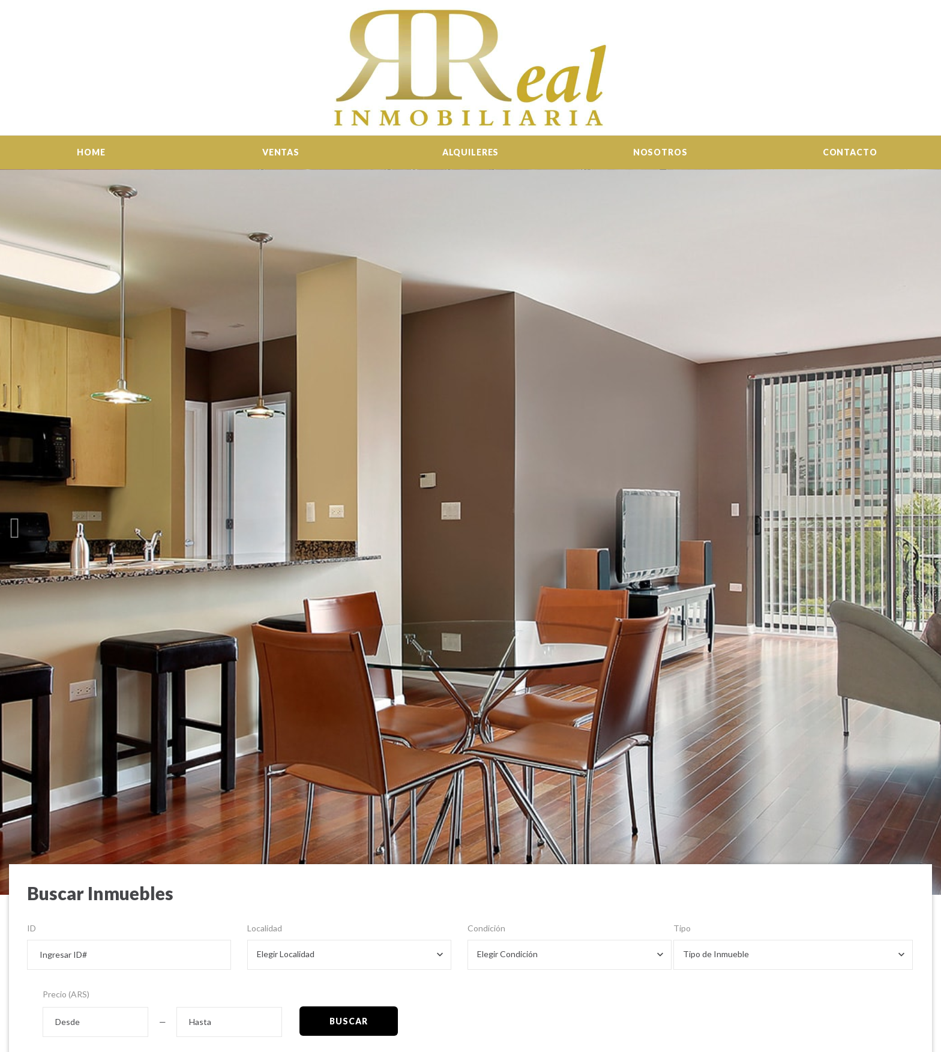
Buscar (348, 1021)
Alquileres (470, 152)
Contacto (850, 152)
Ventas (280, 152)
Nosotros (660, 152)
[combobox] (349, 955)
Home (91, 152)
